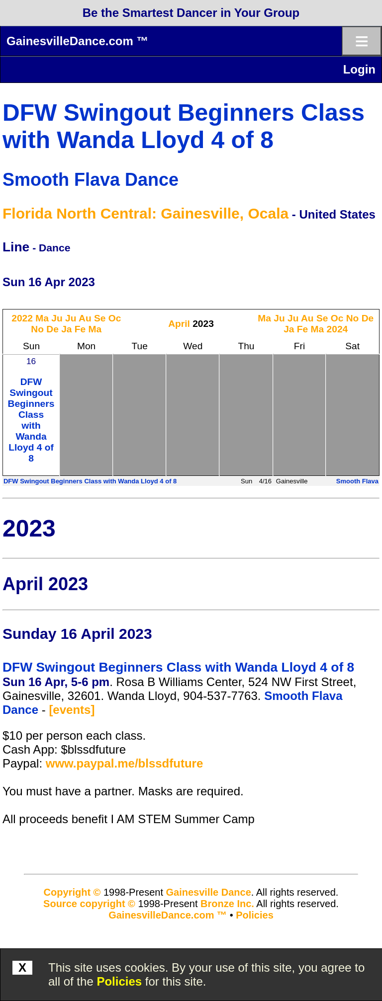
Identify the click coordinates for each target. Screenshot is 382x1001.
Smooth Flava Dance (90, 179)
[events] (72, 709)
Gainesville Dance (208, 892)
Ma (42, 318)
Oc (114, 318)
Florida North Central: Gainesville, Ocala (145, 213)
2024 (337, 329)
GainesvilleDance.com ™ (77, 41)
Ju (56, 318)
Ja (66, 329)
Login (359, 69)
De (52, 329)
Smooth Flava (357, 481)
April (179, 323)
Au (85, 318)
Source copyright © (89, 903)
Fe (80, 329)
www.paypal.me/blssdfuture (124, 763)
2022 (22, 318)
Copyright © (72, 892)
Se (99, 318)
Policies (119, 981)
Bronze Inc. (227, 903)
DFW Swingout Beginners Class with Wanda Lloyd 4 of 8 (31, 420)
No (37, 329)
